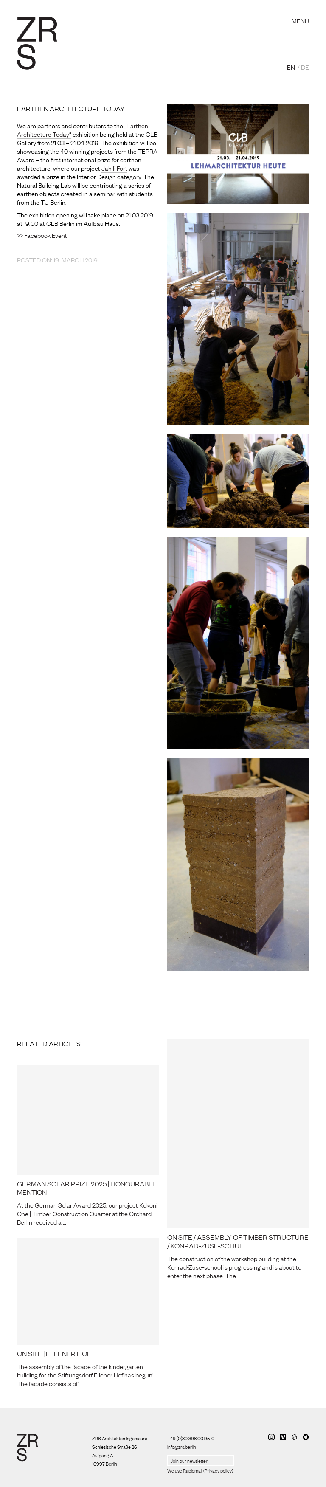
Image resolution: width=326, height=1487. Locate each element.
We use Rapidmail (184, 1470)
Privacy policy (218, 1470)
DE (305, 66)
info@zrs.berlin (181, 1446)
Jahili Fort (114, 167)
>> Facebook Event (42, 234)
